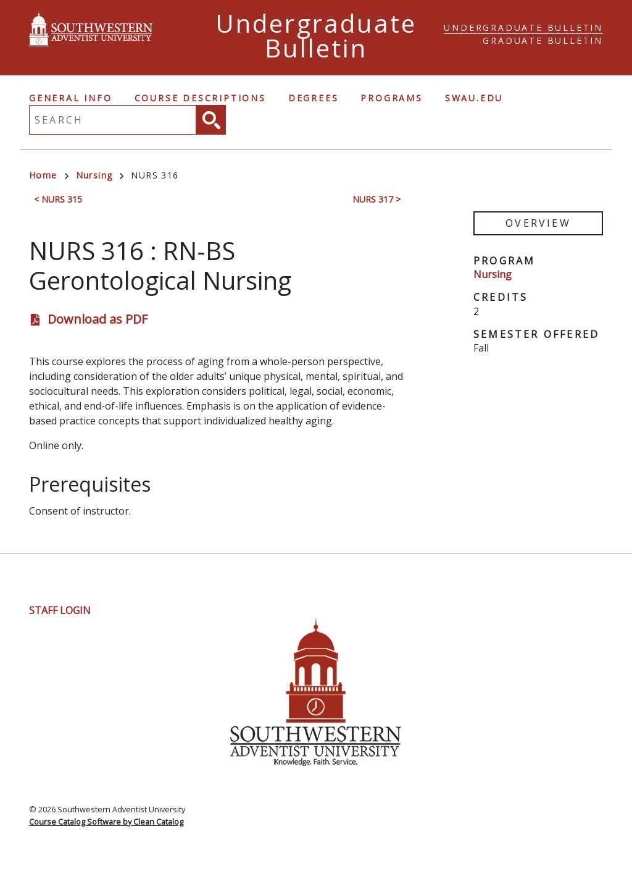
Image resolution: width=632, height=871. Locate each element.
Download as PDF (98, 319)
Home (49, 175)
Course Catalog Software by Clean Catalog (106, 821)
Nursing (100, 175)
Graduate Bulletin (543, 40)
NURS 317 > (376, 199)
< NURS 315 (58, 199)
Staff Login (60, 610)
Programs (391, 98)
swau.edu (474, 98)
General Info (70, 98)
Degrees (313, 98)
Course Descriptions (200, 98)
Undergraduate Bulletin (523, 27)
